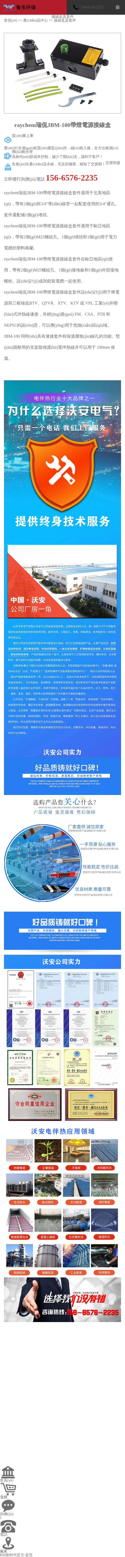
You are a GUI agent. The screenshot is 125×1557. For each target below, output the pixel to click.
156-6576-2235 (92, 7)
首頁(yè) (10, 20)
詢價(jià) (6, 1514)
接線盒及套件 (65, 20)
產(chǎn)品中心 (35, 20)
